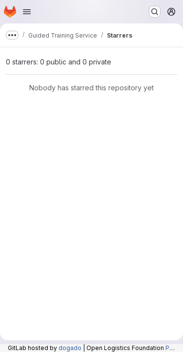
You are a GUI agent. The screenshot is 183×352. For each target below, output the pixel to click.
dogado (70, 348)
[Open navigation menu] (27, 12)
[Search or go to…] (155, 12)
